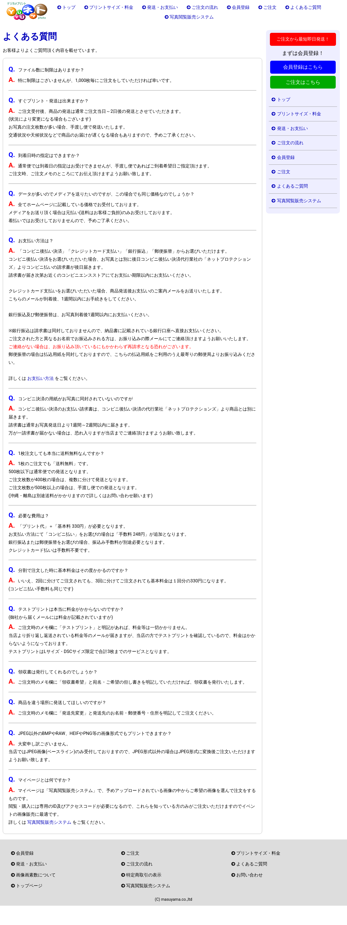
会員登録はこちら (303, 67)
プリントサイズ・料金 (111, 7)
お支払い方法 (40, 378)
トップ (68, 7)
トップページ (29, 885)
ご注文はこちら (303, 82)
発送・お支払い (162, 7)
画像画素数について (36, 875)
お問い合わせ (249, 875)
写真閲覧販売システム (192, 17)
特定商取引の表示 (143, 875)
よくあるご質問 (305, 7)
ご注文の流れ (205, 7)
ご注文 (269, 7)
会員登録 (241, 7)
